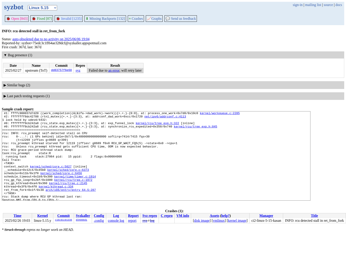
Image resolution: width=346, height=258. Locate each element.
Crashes (136, 18)
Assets (214, 216)
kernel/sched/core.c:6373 (68, 182)
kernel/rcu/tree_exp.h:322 (157, 126)
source (328, 5)
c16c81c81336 (63, 220)
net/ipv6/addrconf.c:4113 (165, 118)
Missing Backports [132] (105, 18)
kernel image (237, 220)
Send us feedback (181, 18)
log (152, 220)
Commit (63, 216)
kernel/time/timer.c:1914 (75, 190)
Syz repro (149, 216)
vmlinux (219, 220)
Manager (266, 216)
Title (314, 216)
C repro (166, 216)
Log (116, 216)
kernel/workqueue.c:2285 (220, 114)
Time (17, 216)
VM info (182, 216)
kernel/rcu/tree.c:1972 (73, 194)
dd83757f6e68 (61, 71)
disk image (202, 220)
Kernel (42, 216)
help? (225, 216)
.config (99, 220)
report (132, 220)
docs (339, 5)
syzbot (13, 7)
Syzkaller (83, 216)
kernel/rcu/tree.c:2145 (68, 198)
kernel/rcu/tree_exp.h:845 (195, 130)
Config (99, 216)
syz (78, 70)
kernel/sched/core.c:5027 (51, 178)
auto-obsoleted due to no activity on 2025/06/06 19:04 (51, 39)
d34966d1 (81, 220)
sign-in (297, 5)
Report (133, 216)
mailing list (313, 5)
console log (116, 220)
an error (113, 70)
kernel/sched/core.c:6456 (61, 186)
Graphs (154, 18)
